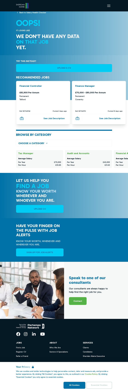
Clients (86, 347)
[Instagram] (26, 334)
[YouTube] (42, 334)
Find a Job (20, 347)
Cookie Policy (91, 374)
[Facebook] (18, 334)
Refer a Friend (22, 356)
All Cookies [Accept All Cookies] (74, 385)
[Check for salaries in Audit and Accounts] (88, 159)
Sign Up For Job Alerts (39, 252)
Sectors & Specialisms (58, 352)
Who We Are (55, 347)
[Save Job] (21, 118)
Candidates (87, 352)
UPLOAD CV (40, 209)
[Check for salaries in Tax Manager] (39, 159)
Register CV (21, 352)
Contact (77, 301)
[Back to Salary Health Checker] (32, 12)
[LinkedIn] (34, 334)
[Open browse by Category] (64, 143)
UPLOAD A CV (64, 68)
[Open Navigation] (109, 5)
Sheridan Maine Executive (94, 356)
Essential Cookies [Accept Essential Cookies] (99, 385)
